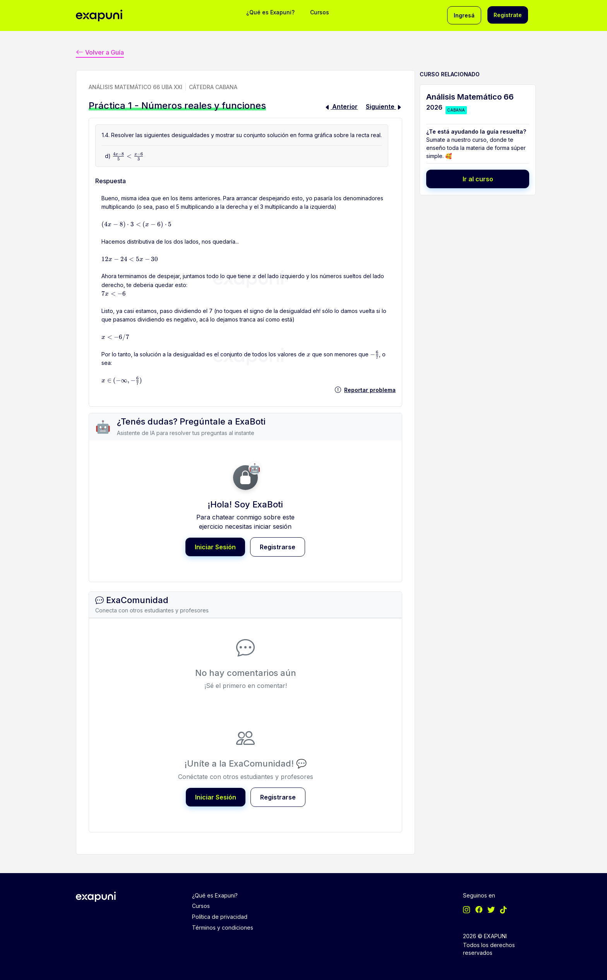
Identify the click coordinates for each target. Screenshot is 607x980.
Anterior (341, 106)
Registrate (508, 15)
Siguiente (384, 106)
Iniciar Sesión (215, 546)
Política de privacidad (219, 915)
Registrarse (277, 546)
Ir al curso (478, 178)
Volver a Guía (100, 51)
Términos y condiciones (222, 926)
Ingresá (464, 15)
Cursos (319, 12)
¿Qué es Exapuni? (270, 12)
